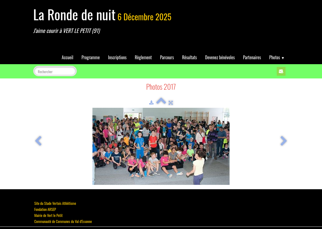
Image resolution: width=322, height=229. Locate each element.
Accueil (67, 57)
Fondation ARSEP (45, 209)
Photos (277, 57)
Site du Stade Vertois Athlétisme (55, 203)
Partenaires (252, 57)
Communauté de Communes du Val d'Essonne (63, 221)
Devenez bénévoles (220, 57)
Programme (90, 57)
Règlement (143, 57)
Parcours (167, 57)
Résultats (189, 57)
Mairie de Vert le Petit (48, 215)
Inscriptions (117, 57)
